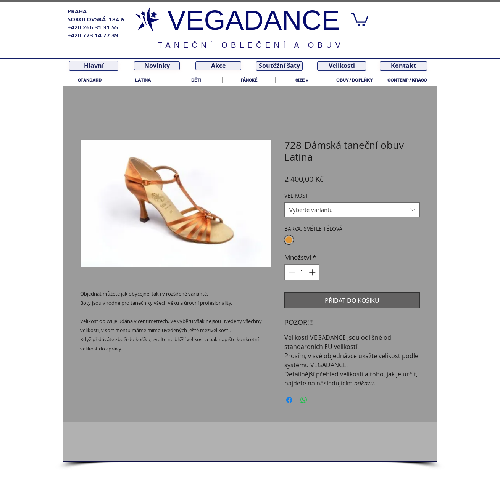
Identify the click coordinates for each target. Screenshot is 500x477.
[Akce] (218, 65)
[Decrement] (291, 272)
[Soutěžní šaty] (279, 66)
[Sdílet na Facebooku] (289, 400)
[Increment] (313, 272)
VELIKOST (296, 195)
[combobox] (352, 209)
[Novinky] (157, 65)
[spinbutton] (302, 272)
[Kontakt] (403, 66)
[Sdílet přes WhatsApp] (303, 400)
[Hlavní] (93, 66)
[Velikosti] (341, 66)
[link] (359, 18)
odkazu (364, 383)
